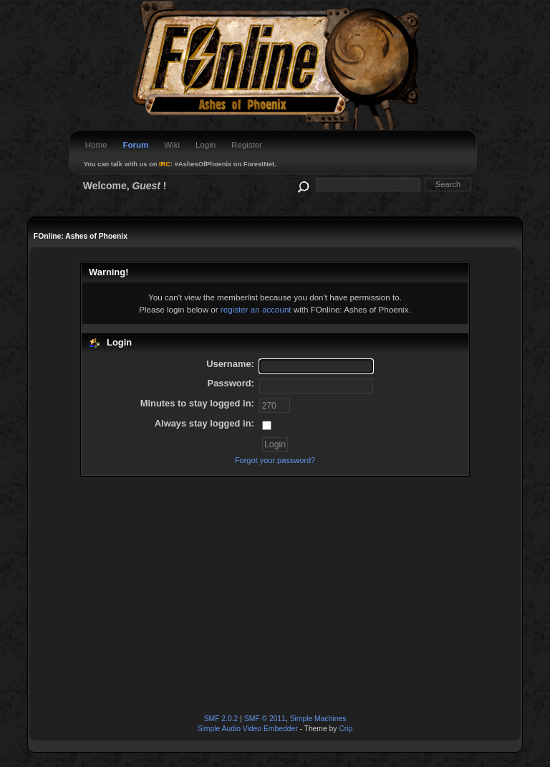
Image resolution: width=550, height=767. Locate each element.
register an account (256, 309)
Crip (345, 729)
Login (206, 144)
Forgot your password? (275, 460)
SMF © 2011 (265, 719)
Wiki (172, 144)
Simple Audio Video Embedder (248, 729)
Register (246, 144)
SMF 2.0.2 (221, 719)
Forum (135, 144)
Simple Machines (318, 719)
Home (96, 144)
